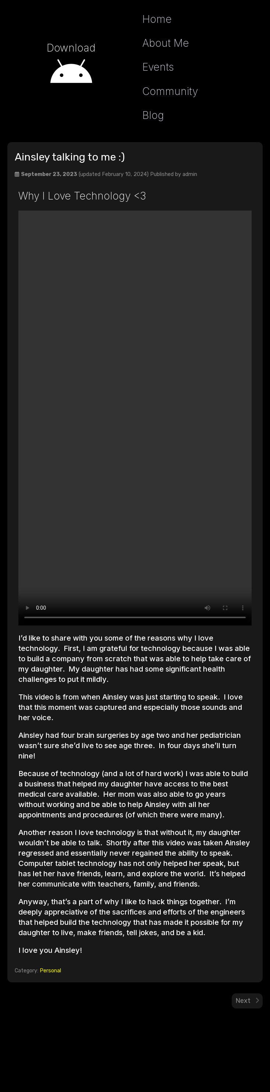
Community (170, 91)
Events (158, 67)
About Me (165, 43)
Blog (153, 115)
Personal (50, 971)
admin (189, 174)
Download (71, 48)
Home (157, 19)
